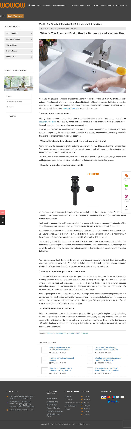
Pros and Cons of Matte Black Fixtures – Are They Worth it (60, 370)
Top (126, 208)
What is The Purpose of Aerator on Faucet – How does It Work (108, 359)
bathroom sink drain (47, 122)
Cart (126, 187)
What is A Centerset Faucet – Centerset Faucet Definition (67, 333)
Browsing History (126, 198)
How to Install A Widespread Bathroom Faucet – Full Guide (106, 349)
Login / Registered (15, 16)
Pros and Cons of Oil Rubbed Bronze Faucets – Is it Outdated (107, 370)
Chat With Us (126, 177)
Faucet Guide (65, 28)
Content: (19, 109)
